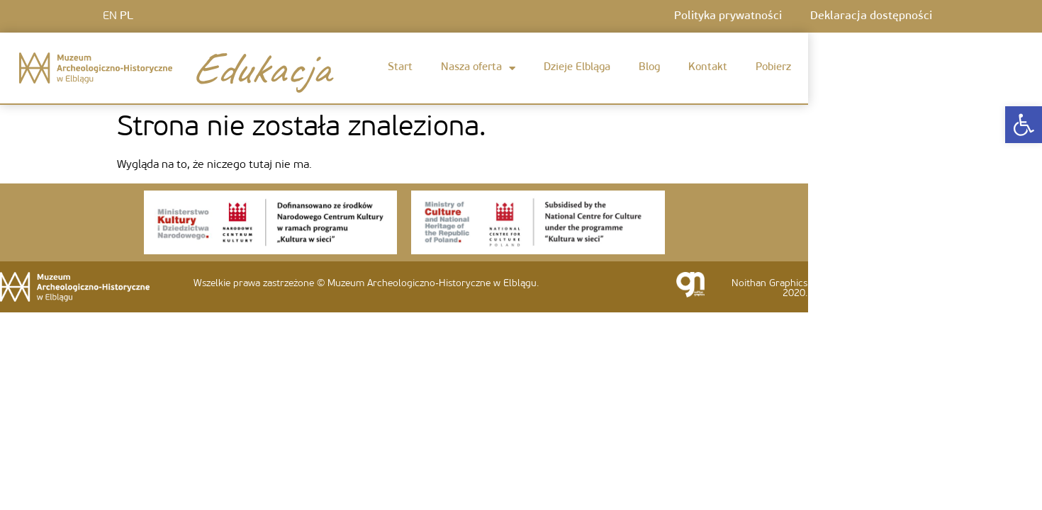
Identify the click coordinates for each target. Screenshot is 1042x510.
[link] (1023, 124)
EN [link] (110, 16)
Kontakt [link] (707, 67)
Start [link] (400, 67)
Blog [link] (649, 67)
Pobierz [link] (773, 67)
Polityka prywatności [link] (728, 16)
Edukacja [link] (260, 68)
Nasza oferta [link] (478, 68)
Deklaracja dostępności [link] (871, 16)
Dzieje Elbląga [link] (577, 67)
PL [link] (126, 16)
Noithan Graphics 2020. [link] (769, 288)
